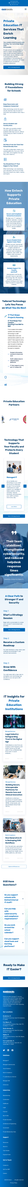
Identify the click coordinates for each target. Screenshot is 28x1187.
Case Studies (6, 1150)
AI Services (6, 1084)
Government (6, 1127)
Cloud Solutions (7, 1068)
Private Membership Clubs (9, 1131)
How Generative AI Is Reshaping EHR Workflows (13, 840)
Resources (5, 1142)
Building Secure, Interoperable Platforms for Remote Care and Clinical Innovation (14, 790)
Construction (6, 1099)
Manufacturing (6, 1095)
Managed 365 (6, 1080)
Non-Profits (6, 1115)
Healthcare (5, 1103)
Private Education (7, 1119)
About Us (5, 1146)
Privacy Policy (13, 1182)
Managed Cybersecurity (9, 1064)
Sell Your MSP (6, 1169)
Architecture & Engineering (9, 1123)
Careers (5, 1173)
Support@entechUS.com (14, 2)
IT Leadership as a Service (9, 1076)
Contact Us (5, 1165)
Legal (4, 1107)
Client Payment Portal (14, 1)
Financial (5, 1111)
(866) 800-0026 (14, 5)
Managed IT (6, 1060)
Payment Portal (6, 1154)
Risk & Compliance (7, 1072)
